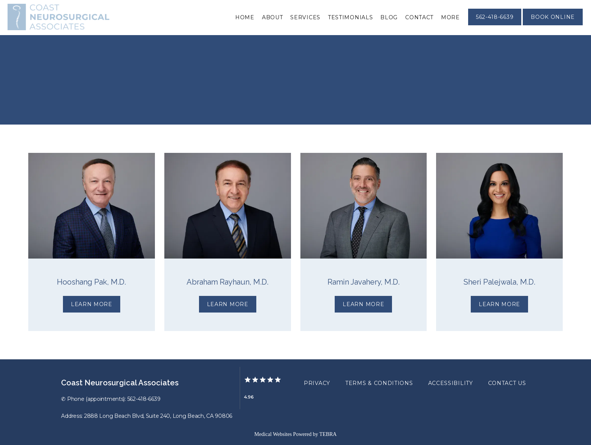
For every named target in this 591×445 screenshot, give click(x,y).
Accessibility (450, 383)
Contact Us (507, 383)
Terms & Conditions (379, 383)
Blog (389, 17)
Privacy (317, 383)
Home (244, 17)
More (450, 17)
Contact (419, 17)
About (272, 17)
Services (305, 17)
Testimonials (350, 17)
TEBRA (328, 434)
